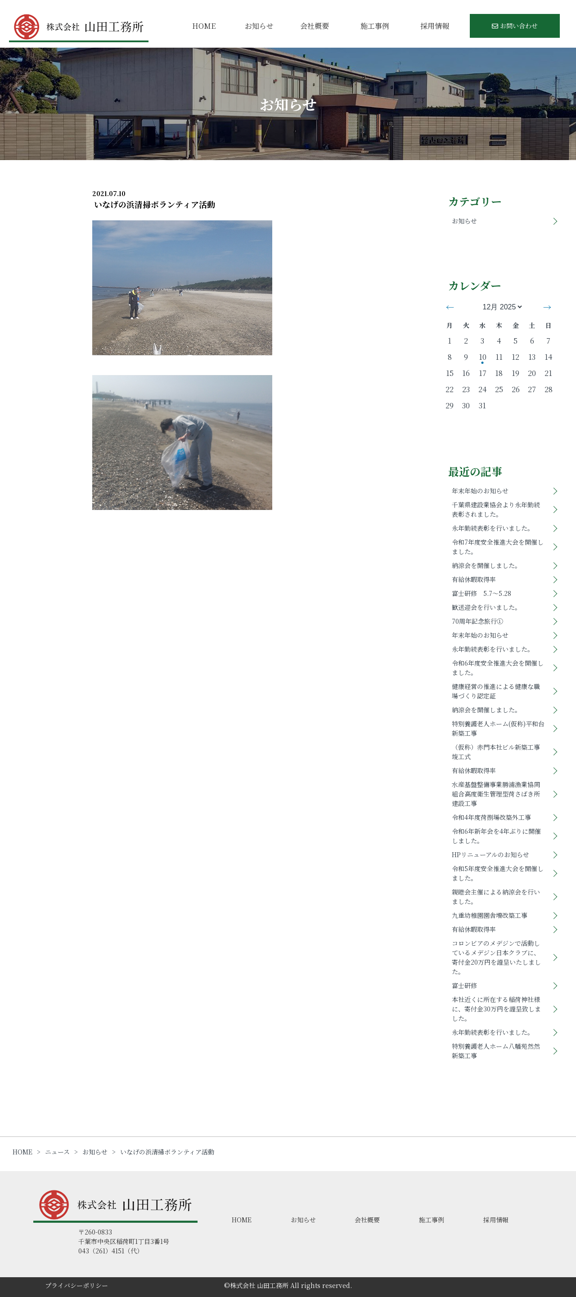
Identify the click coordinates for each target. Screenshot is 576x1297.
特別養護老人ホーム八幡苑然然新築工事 (496, 1051)
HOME (204, 26)
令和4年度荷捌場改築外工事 (491, 817)
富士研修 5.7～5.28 (481, 593)
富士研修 (464, 985)
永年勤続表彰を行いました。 (493, 527)
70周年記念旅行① (477, 621)
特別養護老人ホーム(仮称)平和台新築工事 (498, 728)
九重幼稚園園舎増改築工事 (489, 915)
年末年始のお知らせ (480, 490)
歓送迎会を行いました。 (486, 607)
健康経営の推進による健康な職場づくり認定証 (496, 691)
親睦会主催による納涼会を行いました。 (496, 896)
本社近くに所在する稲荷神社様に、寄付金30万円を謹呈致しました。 (496, 1009)
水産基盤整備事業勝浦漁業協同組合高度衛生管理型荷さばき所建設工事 (496, 794)
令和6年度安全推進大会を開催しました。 (498, 667)
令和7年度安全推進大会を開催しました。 (498, 546)
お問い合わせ (515, 25)
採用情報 (434, 26)
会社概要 (314, 26)
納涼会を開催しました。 (486, 565)
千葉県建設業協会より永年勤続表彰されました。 (496, 509)
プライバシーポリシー (76, 1285)
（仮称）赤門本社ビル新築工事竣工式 (496, 751)
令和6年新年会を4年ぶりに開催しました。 (496, 836)
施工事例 (374, 26)
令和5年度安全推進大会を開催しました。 (498, 873)
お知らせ (259, 26)
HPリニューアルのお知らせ (490, 854)
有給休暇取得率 (474, 579)
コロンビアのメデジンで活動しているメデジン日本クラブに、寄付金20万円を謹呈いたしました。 (496, 957)
